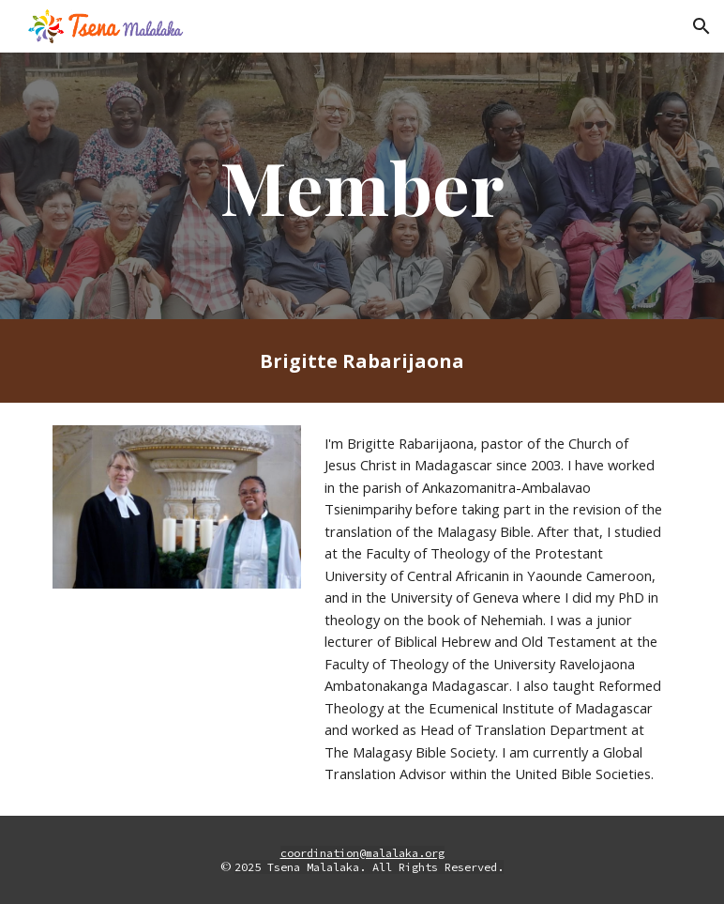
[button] (701, 26)
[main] (362, 186)
